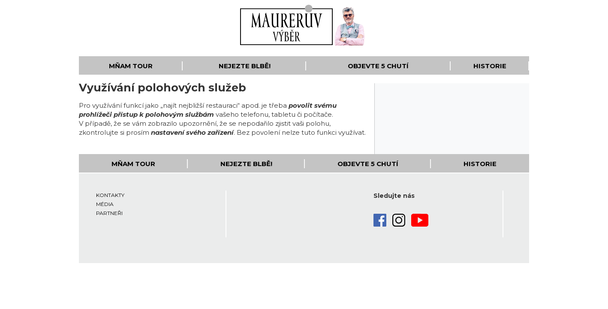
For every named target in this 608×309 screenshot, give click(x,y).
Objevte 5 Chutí (378, 66)
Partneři (109, 213)
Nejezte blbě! (245, 66)
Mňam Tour (131, 66)
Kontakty (110, 195)
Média (105, 204)
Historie (489, 66)
